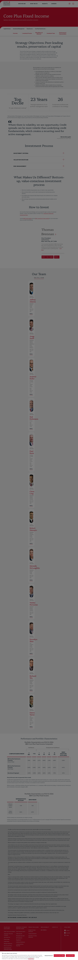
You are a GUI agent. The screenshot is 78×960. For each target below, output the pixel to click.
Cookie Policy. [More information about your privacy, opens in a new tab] (31, 958)
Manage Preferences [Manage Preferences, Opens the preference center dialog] (49, 955)
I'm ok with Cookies (70, 955)
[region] (39, 955)
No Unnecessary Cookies (59, 955)
